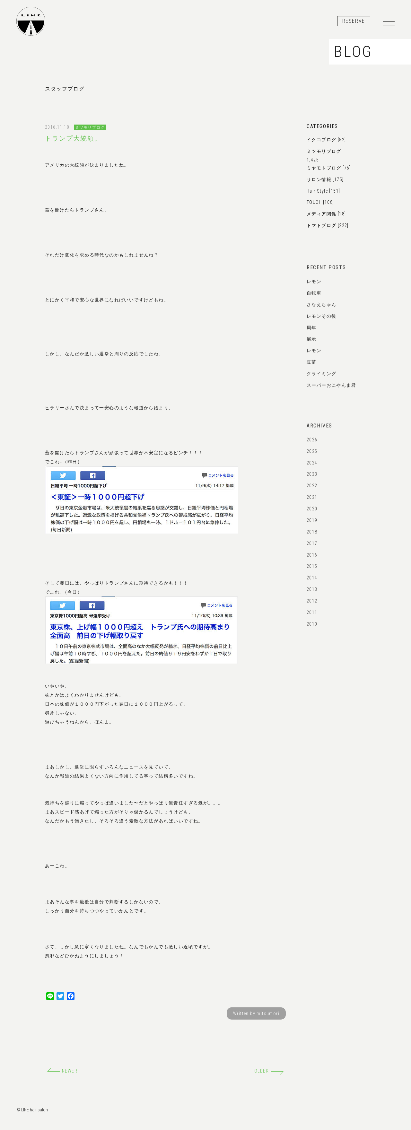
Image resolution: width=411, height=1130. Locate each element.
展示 (312, 344)
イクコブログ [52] (326, 139)
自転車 (314, 298)
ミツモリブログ (90, 127)
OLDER (269, 1071)
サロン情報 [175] (325, 179)
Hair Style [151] (323, 191)
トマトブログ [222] (328, 225)
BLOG (353, 51)
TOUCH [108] (320, 202)
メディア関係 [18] (326, 213)
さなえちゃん (321, 309)
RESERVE (353, 21)
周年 (312, 332)
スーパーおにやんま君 (331, 390)
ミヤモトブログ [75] (329, 167)
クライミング (321, 378)
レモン (314, 286)
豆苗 (312, 367)
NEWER (62, 1071)
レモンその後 (321, 321)
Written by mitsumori (256, 1013)
